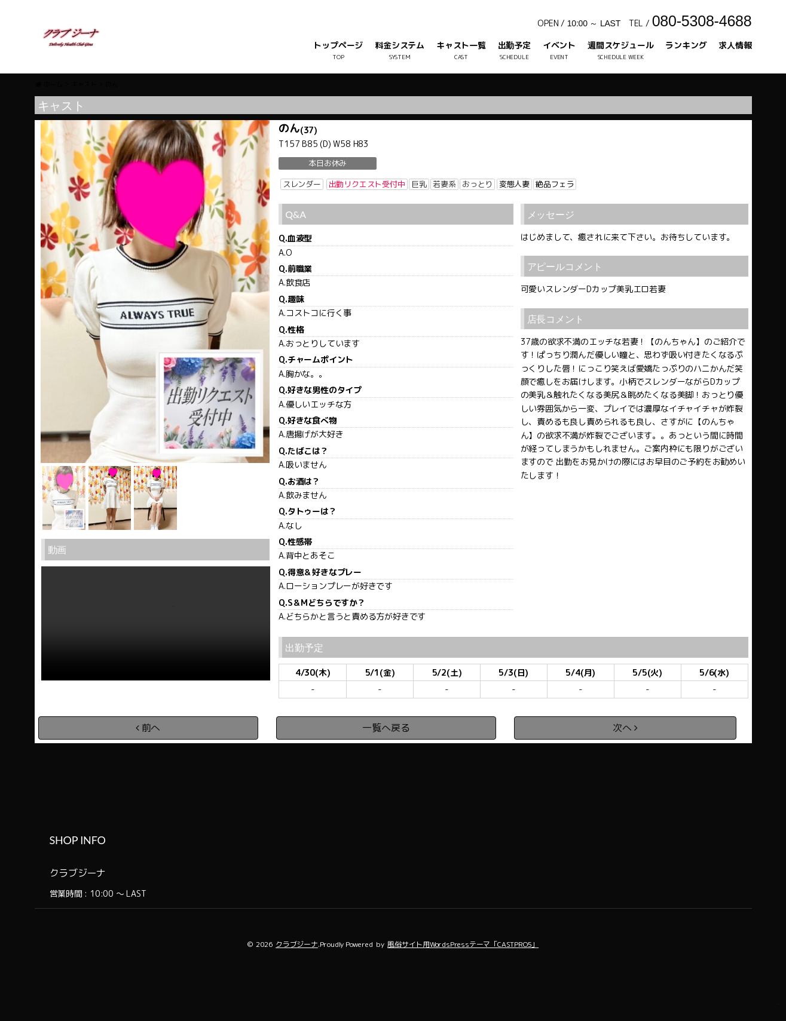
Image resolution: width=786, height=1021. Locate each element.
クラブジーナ (297, 981)
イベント (559, 45)
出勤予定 (514, 45)
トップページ (338, 45)
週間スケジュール (620, 45)
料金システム (399, 45)
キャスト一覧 (461, 45)
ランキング (686, 45)
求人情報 (734, 45)
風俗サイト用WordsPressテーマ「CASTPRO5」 (463, 981)
